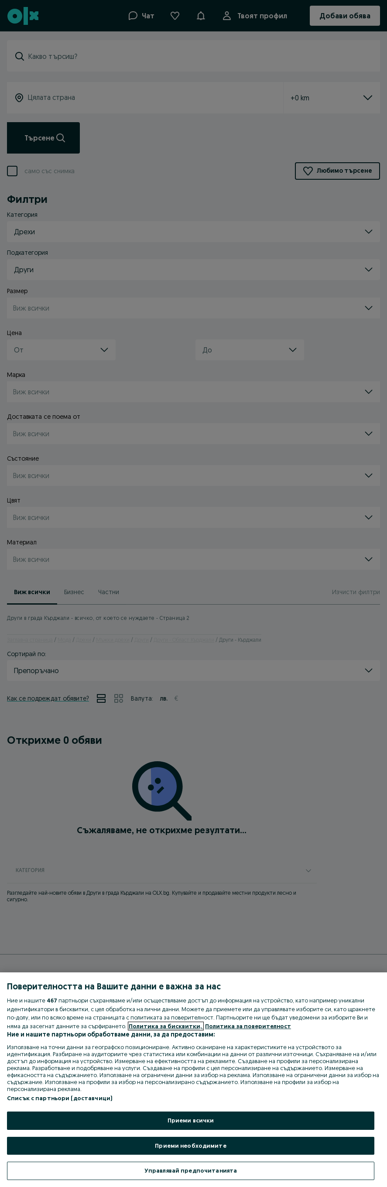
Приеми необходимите (190, 1145)
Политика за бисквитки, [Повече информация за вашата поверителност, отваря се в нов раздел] (166, 1026)
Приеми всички (191, 1120)
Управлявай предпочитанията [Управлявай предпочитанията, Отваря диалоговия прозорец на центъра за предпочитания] (190, 1170)
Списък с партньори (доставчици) (59, 1098)
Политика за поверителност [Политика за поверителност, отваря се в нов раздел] (248, 1026)
